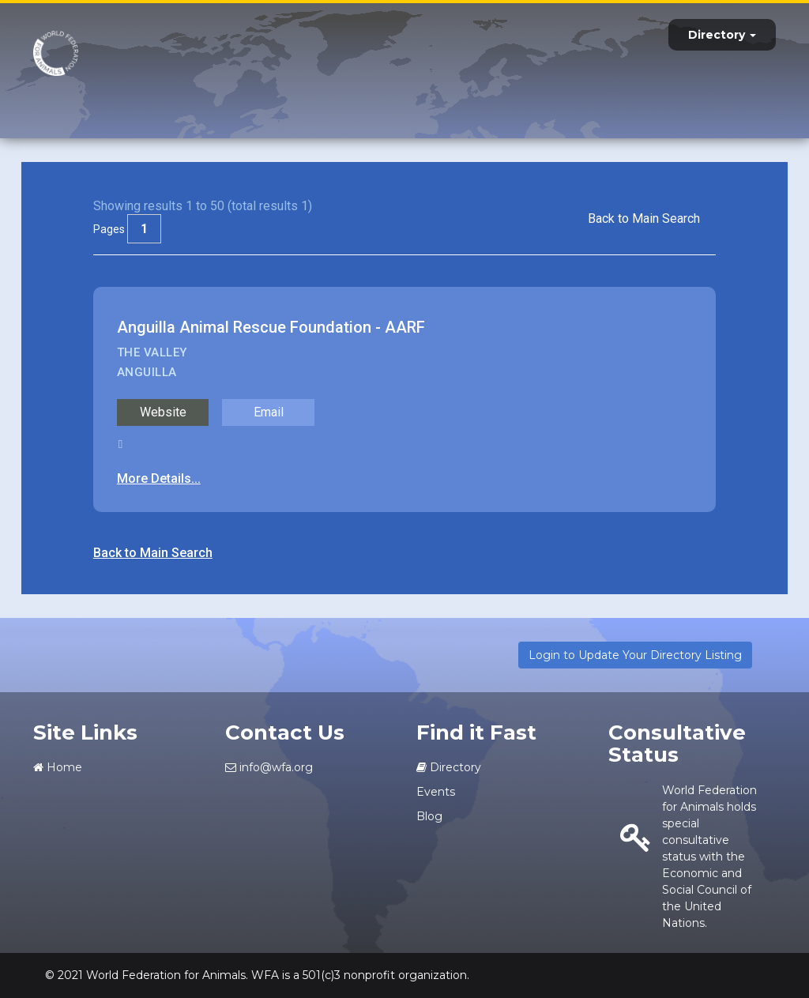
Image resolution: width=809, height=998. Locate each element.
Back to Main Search (644, 218)
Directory (722, 35)
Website (163, 412)
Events (435, 792)
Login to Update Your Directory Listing (635, 655)
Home (57, 767)
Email (269, 412)
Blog (429, 816)
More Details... (159, 478)
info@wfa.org (269, 767)
